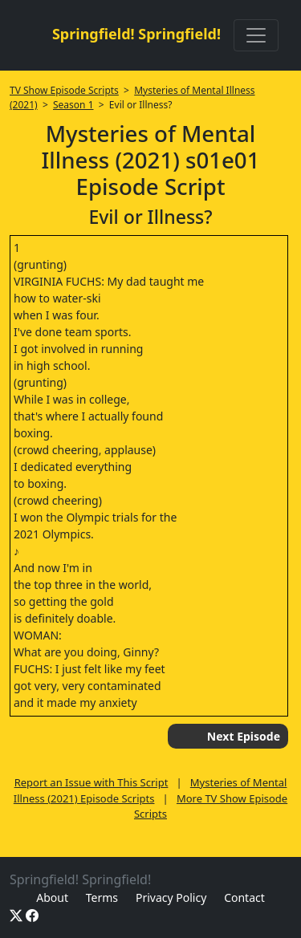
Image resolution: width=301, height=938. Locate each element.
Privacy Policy (171, 897)
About (52, 897)
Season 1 (73, 105)
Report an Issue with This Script (91, 782)
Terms (102, 897)
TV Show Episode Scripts (64, 90)
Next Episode (243, 736)
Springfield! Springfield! (136, 33)
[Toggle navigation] (256, 35)
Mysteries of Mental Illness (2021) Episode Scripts (150, 790)
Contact (244, 897)
